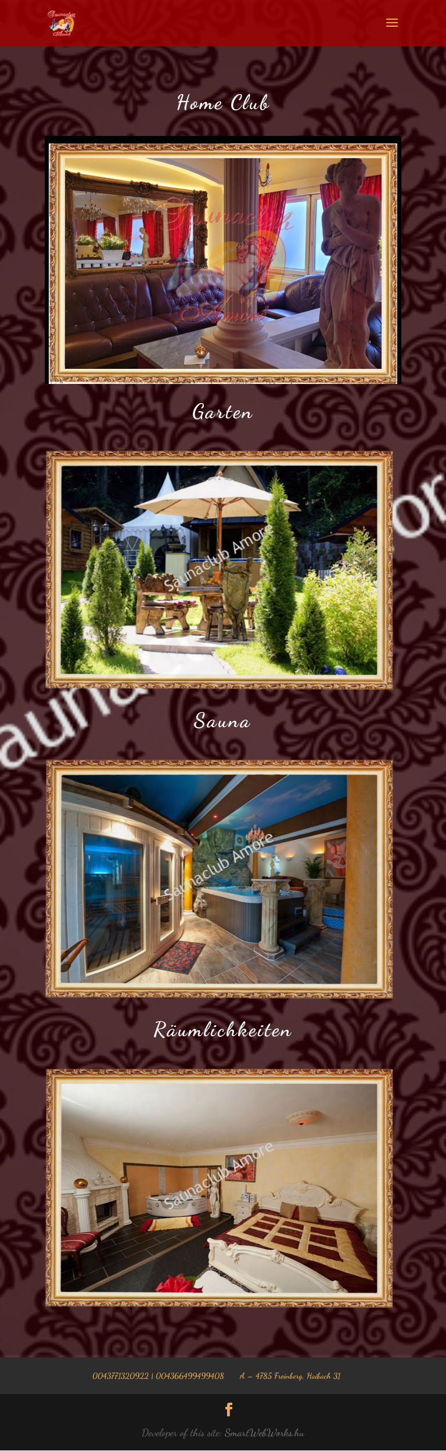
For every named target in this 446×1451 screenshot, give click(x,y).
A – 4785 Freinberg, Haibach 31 (290, 1376)
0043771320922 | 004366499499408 (158, 1376)
